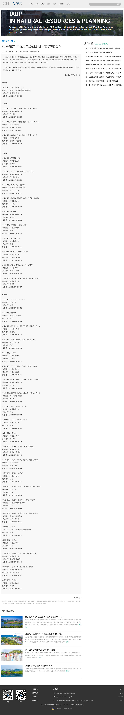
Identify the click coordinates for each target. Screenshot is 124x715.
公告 (12, 41)
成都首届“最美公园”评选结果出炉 (38, 666)
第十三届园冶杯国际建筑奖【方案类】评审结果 (102, 81)
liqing (79, 598)
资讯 (49, 4)
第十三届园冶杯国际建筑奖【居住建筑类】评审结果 (103, 73)
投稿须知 (35, 693)
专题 (69, 4)
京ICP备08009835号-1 (77, 705)
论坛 (121, 700)
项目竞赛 (120, 697)
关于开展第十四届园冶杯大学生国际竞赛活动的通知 (103, 64)
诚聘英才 (35, 700)
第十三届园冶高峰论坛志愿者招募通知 (99, 52)
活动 (55, 4)
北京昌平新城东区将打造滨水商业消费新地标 (43, 634)
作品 (37, 4)
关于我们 (35, 689)
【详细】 (68, 642)
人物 (121, 693)
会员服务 (35, 697)
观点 (121, 689)
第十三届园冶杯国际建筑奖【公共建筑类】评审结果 (103, 69)
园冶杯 (62, 4)
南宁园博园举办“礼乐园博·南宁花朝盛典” (41, 650)
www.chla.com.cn (65, 705)
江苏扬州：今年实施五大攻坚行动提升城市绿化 (44, 617)
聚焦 (43, 4)
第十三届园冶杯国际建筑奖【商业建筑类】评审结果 (103, 77)
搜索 (118, 4)
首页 (32, 4)
